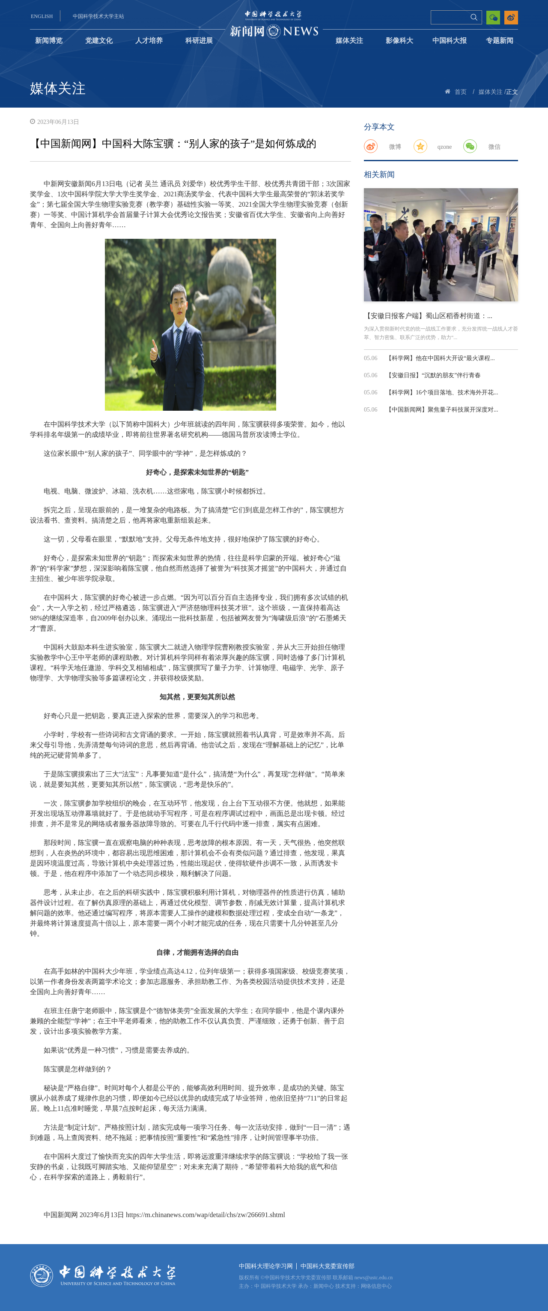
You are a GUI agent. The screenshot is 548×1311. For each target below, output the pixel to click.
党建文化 (99, 40)
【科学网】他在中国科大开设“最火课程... (440, 358)
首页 (461, 92)
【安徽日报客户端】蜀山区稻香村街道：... (428, 315)
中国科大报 (449, 40)
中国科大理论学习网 (266, 1266)
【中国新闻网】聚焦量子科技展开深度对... (442, 409)
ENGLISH (42, 16)
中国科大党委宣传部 (327, 1266)
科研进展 (199, 40)
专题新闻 (499, 40)
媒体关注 (349, 40)
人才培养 (149, 40)
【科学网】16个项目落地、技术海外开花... (442, 392)
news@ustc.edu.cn (373, 1278)
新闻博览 (49, 40)
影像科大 (399, 40)
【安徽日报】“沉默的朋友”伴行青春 (433, 375)
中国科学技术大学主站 (98, 16)
